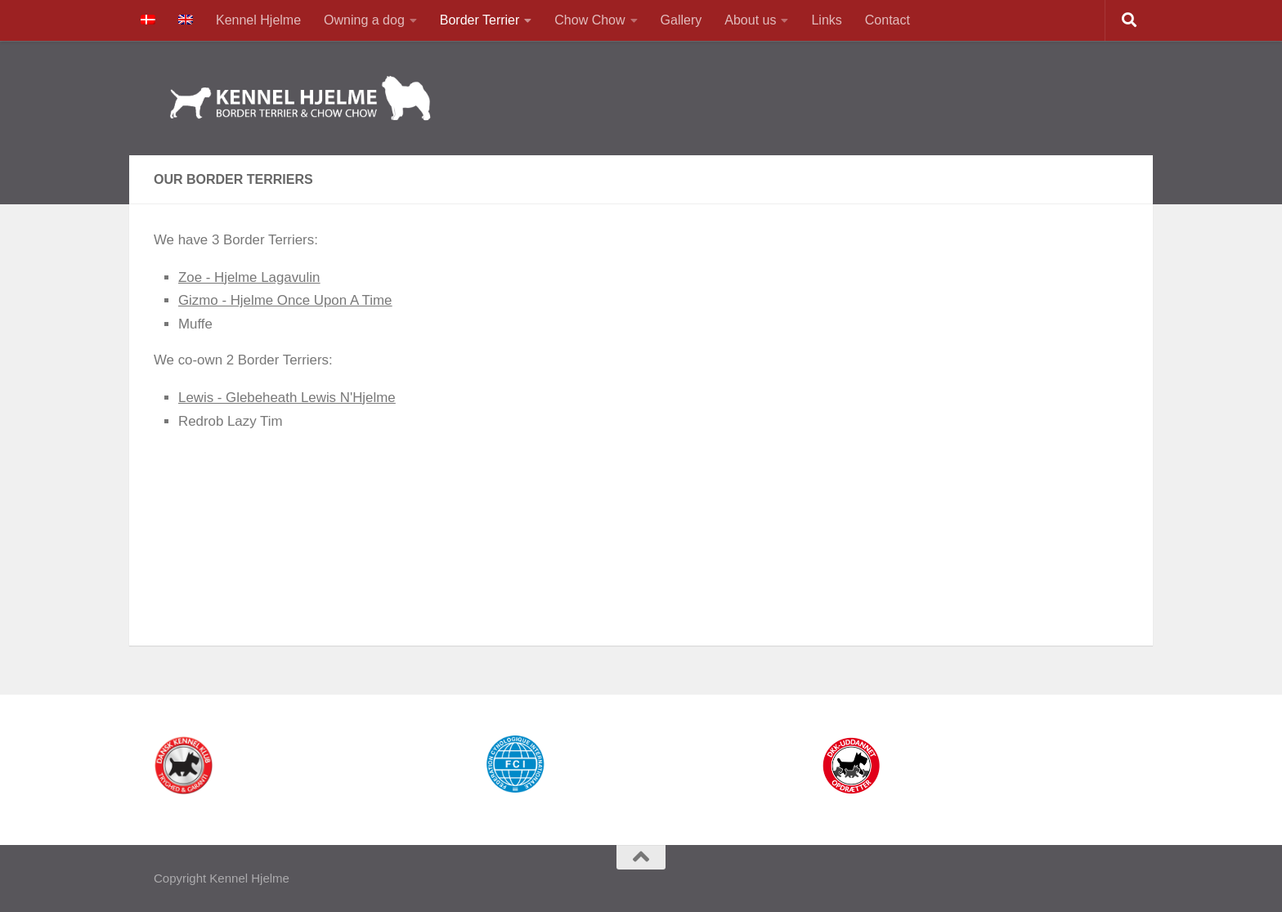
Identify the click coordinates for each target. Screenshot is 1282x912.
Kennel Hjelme (258, 20)
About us (750, 20)
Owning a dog (364, 20)
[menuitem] (148, 20)
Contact (887, 20)
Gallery (681, 20)
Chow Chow (589, 20)
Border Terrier (480, 20)
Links (826, 20)
